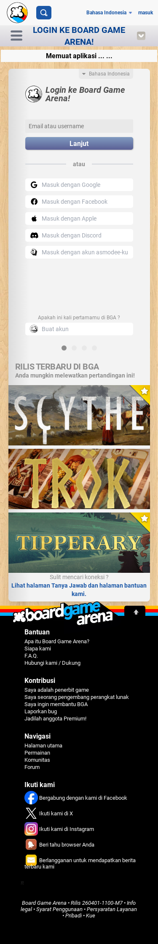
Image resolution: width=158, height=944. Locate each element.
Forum (32, 767)
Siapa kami (37, 648)
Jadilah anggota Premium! (55, 718)
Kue (90, 915)
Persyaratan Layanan (112, 909)
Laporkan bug (40, 711)
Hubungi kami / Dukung (52, 663)
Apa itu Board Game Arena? (56, 641)
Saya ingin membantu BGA (56, 704)
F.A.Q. (31, 656)
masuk (145, 13)
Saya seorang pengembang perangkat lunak (76, 697)
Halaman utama (43, 745)
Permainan (37, 753)
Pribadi (73, 915)
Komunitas (37, 760)
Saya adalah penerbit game (56, 690)
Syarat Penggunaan (59, 909)
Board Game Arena (44, 903)
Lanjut (79, 144)
